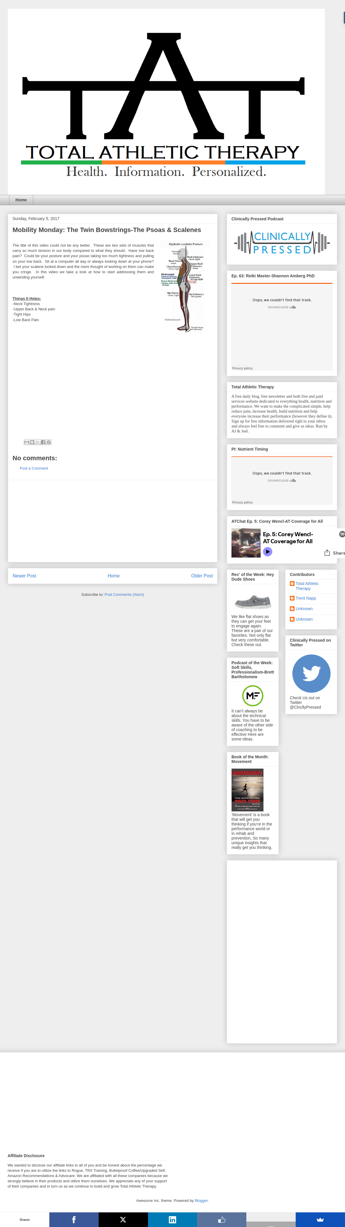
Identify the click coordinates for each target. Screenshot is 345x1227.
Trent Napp (306, 598)
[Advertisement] (112, 521)
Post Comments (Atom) (124, 594)
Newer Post (24, 575)
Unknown (304, 608)
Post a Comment (34, 468)
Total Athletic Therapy (307, 586)
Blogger (201, 1200)
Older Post (202, 575)
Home (21, 200)
